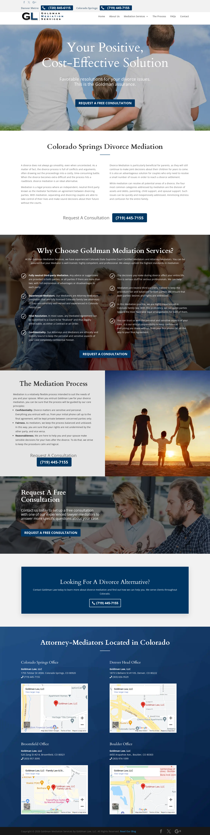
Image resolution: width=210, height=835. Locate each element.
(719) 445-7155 (130, 217)
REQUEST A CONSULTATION (105, 354)
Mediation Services (134, 16)
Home (101, 16)
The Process (159, 16)
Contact (184, 16)
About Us (114, 16)
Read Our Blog (128, 831)
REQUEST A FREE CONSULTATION (105, 103)
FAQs (173, 16)
